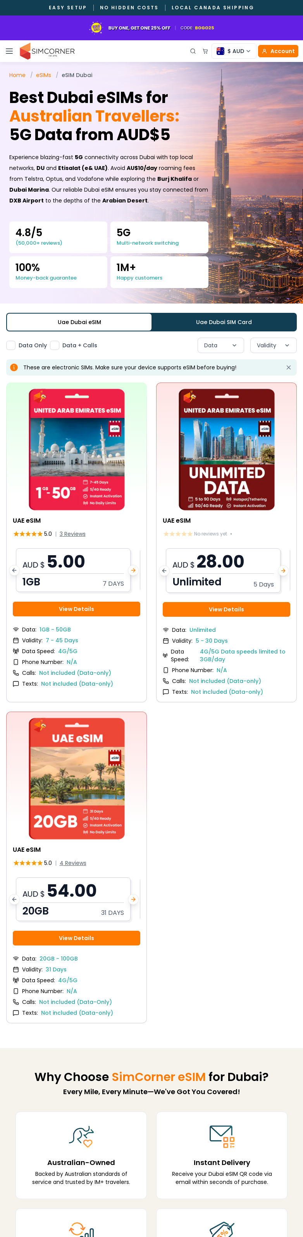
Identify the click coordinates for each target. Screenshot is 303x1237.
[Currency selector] (234, 51)
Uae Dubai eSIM (79, 322)
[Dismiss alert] (289, 367)
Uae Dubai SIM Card (224, 322)
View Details (76, 609)
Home (17, 75)
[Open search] (193, 51)
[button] (76, 570)
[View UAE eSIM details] (76, 538)
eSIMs (43, 75)
